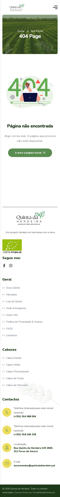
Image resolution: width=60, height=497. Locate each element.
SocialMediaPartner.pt (44, 492)
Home (20, 31)
